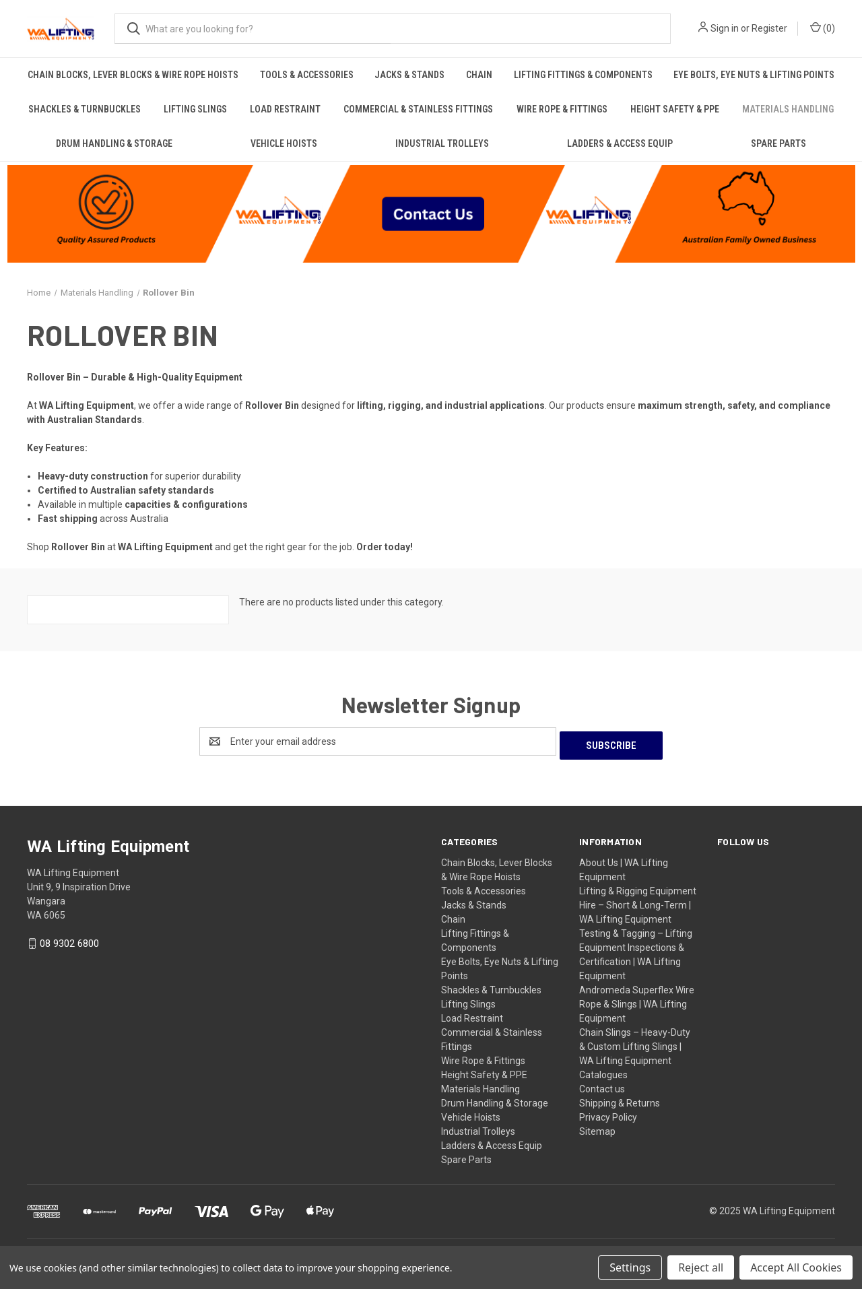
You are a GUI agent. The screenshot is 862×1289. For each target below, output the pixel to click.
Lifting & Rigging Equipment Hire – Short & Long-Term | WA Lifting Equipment (637, 901)
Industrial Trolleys (442, 143)
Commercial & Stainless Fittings (418, 109)
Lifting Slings (195, 109)
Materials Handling (788, 109)
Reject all (700, 1267)
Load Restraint (285, 109)
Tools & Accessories (307, 74)
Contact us (602, 1085)
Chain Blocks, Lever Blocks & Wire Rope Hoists (133, 74)
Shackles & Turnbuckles (84, 109)
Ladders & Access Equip (620, 143)
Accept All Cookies (796, 1267)
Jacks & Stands (409, 74)
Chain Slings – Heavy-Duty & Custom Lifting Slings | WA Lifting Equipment (634, 1042)
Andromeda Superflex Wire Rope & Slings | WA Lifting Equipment (636, 1000)
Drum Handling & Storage (114, 143)
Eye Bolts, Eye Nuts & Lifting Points (753, 74)
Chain (479, 74)
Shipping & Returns (619, 1099)
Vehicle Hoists (284, 143)
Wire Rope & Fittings (562, 109)
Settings (630, 1267)
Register (769, 28)
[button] (431, 212)
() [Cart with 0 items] (822, 28)
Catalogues (603, 1070)
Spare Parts (778, 143)
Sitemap (597, 1127)
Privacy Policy (608, 1113)
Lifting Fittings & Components (583, 74)
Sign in (724, 28)
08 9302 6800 (69, 940)
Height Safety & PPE (674, 109)
